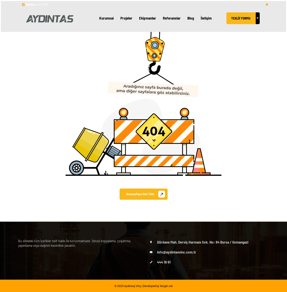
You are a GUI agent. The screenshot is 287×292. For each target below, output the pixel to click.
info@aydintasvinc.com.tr (176, 252)
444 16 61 (42, 4)
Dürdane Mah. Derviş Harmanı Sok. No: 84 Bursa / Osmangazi (202, 242)
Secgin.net (166, 286)
